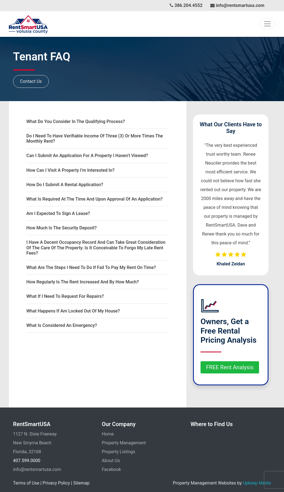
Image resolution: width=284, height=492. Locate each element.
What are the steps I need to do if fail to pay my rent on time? (91, 267)
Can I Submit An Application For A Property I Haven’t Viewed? (87, 155)
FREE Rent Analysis (229, 367)
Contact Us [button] (31, 81)
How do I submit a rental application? (64, 184)
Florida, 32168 (27, 451)
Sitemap (81, 483)
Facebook (111, 469)
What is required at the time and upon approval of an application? (94, 199)
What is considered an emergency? (61, 325)
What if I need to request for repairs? (65, 296)
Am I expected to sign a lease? (58, 213)
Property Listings (118, 451)
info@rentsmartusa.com (237, 5)
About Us (111, 460)
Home (108, 434)
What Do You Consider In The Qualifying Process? (75, 121)
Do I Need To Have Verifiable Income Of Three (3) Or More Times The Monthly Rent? (94, 138)
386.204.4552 (186, 5)
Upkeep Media (257, 483)
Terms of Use (26, 483)
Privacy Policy (56, 483)
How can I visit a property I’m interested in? (70, 170)
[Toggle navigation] (267, 23)
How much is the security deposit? (61, 227)
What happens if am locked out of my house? (73, 311)
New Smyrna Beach (32, 442)
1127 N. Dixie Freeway (35, 434)
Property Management (124, 442)
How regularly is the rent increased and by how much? (82, 282)
